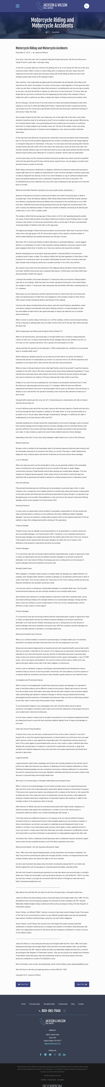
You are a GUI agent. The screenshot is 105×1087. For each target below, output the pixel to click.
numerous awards (42, 901)
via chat (36, 878)
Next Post (82, 984)
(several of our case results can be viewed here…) (56, 190)
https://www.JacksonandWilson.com (75, 964)
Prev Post (23, 984)
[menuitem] (43, 1079)
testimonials (45, 964)
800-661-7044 (51, 1011)
